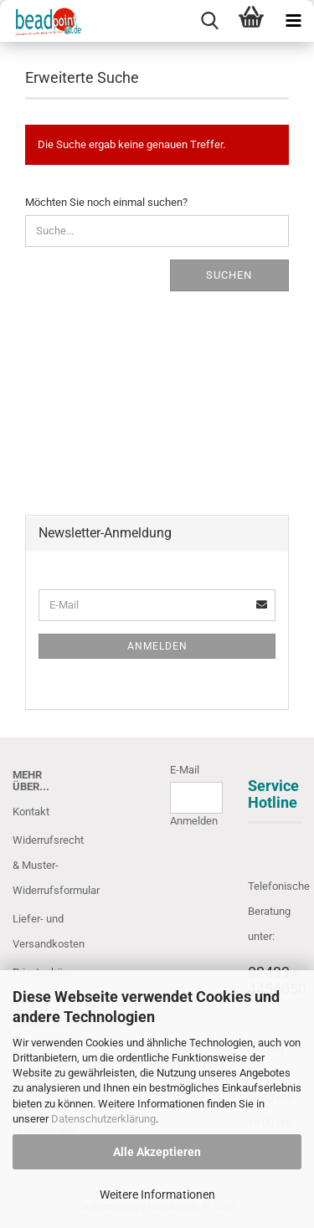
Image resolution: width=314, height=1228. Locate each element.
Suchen (229, 275)
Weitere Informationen (157, 1194)
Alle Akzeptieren (157, 1152)
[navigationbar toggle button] (293, 21)
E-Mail (184, 769)
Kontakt (31, 811)
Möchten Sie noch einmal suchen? (106, 202)
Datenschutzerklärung (103, 1118)
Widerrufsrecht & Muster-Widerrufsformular (39, 865)
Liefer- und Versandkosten (39, 931)
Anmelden (157, 646)
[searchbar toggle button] (209, 21)
